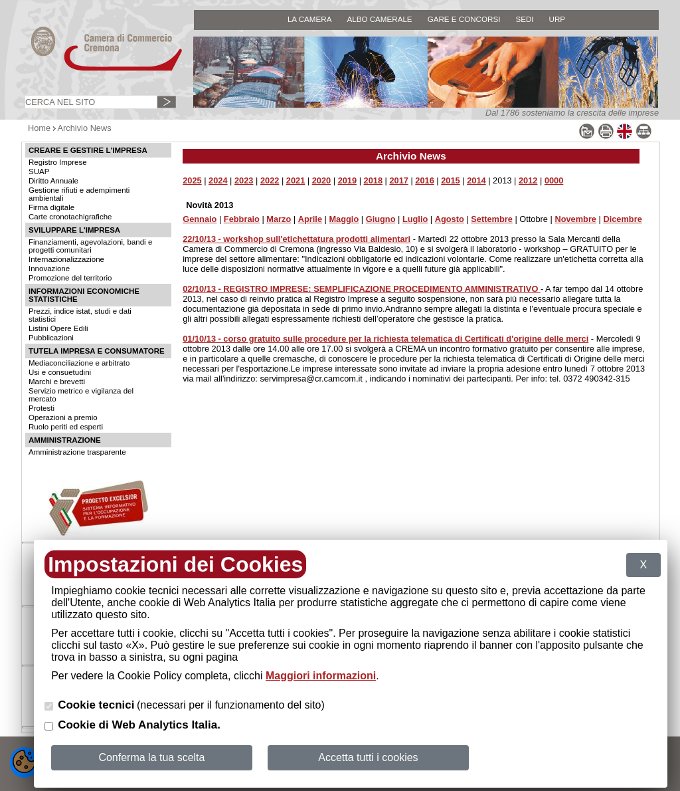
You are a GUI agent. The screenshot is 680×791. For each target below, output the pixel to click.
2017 (398, 180)
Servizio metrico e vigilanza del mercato (81, 395)
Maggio (344, 219)
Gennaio (199, 219)
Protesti (41, 408)
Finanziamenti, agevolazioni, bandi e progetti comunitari (90, 246)
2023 (243, 180)
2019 (347, 180)
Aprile (310, 219)
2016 (424, 180)
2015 (450, 180)
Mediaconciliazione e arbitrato (79, 363)
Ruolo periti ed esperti (66, 427)
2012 (528, 180)
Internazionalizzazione (66, 259)
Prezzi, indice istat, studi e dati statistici (80, 315)
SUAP (39, 171)
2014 (476, 180)
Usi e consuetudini (60, 372)
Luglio (415, 219)
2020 (321, 180)
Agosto (449, 219)
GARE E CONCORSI (464, 19)
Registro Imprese (58, 162)
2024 (218, 180)
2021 (295, 180)
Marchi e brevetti (57, 382)
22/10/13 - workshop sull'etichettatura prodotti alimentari (296, 239)
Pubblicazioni (51, 338)
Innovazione (49, 269)
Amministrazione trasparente (77, 452)
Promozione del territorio (70, 278)
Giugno (381, 219)
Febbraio (242, 219)
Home (39, 128)
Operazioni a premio (63, 417)
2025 (192, 180)
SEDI (524, 19)
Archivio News (85, 128)
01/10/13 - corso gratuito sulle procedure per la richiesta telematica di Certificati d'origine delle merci (385, 339)
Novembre (575, 219)
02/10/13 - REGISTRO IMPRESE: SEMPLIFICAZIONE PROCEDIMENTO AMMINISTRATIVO (362, 289)
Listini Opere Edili (58, 328)
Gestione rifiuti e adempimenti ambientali (79, 194)
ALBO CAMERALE (379, 19)
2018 (373, 180)
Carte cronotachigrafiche (70, 217)
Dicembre (622, 219)
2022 (269, 180)
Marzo (278, 219)
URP (557, 19)
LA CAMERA (310, 19)
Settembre (492, 219)
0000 (554, 180)
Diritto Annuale (53, 181)
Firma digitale (51, 207)
